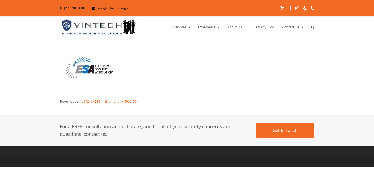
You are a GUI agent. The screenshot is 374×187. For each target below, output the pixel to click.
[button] (312, 27)
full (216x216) (90, 101)
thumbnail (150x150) (121, 101)
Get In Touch (285, 130)
